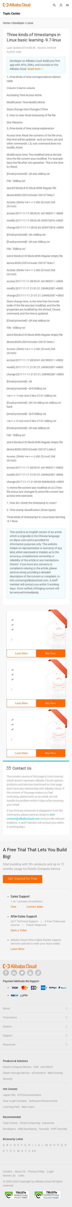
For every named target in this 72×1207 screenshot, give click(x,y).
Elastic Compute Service (17, 1066)
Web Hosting (55, 1072)
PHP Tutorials (59, 1128)
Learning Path (11, 1106)
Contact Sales (34, 906)
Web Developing (27, 1128)
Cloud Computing (30, 1122)
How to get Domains (15, 1100)
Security (7, 1078)
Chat (13, 906)
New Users (28, 1106)
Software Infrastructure (43, 1100)
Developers (9, 1128)
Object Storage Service (16, 1072)
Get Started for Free (22, 879)
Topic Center (10, 1122)
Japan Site (9, 1094)
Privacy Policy (36, 1171)
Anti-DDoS (47, 1066)
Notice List (9, 1175)
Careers (7, 1171)
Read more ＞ (36, 68)
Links (21, 1175)
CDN (36, 1066)
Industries (48, 1122)
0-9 (34, 1151)
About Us (20, 1171)
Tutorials (44, 1128)
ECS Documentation (29, 1094)
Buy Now (50, 653)
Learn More (21, 653)
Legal (50, 1171)
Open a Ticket (19, 930)
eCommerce (38, 1072)
